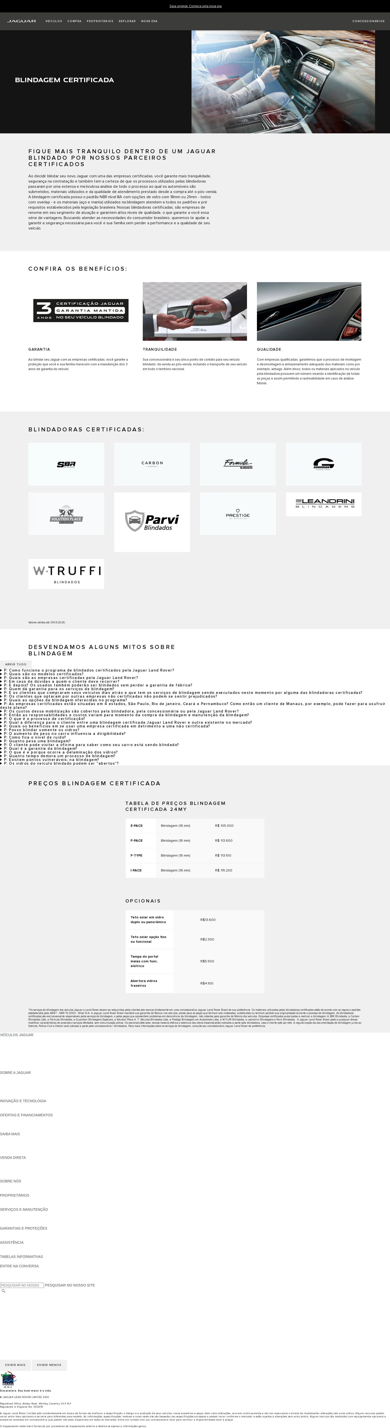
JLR (3, 1186)
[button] (54, 21)
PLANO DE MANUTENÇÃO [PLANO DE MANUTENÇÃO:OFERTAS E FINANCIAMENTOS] (22, 1129)
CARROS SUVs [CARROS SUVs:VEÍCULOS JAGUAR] (12, 1058)
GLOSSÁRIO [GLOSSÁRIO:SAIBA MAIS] (10, 1148)
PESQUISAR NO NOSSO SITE (70, 1285)
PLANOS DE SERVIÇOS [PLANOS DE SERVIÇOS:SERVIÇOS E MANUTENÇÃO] (20, 1224)
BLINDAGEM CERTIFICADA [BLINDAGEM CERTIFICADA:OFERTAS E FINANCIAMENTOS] (23, 1125)
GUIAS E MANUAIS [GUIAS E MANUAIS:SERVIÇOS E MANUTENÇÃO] (16, 1214)
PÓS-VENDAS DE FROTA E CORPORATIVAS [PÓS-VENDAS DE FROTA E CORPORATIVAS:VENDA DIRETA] (37, 1172)
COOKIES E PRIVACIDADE (22, 1310)
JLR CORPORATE (15, 1315)
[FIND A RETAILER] (364, 21)
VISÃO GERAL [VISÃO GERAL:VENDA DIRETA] (12, 1162)
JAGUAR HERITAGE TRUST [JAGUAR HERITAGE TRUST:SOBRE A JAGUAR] (23, 1096)
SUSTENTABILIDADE (17, 1191)
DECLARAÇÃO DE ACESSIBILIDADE (30, 1319)
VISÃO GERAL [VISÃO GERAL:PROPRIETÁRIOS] (12, 1200)
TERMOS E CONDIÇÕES (20, 1305)
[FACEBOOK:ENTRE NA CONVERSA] (12, 1271)
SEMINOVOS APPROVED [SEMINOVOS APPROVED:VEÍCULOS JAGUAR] (21, 1068)
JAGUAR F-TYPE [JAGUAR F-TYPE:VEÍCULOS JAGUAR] (14, 1049)
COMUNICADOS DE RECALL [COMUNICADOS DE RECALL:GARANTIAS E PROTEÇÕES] (24, 1238)
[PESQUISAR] (3, 1291)
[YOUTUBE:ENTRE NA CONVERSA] (10, 1276)
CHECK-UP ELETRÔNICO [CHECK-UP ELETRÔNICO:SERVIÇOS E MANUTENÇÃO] (21, 1219)
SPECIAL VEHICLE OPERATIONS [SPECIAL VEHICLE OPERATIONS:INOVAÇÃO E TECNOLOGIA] (27, 1110)
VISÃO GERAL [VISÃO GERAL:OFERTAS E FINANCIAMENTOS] (12, 1120)
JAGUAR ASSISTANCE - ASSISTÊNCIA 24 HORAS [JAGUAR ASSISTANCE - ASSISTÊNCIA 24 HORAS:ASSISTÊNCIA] (41, 1247)
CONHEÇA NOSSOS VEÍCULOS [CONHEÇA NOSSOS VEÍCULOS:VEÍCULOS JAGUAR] (26, 1054)
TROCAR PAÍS (12, 1296)
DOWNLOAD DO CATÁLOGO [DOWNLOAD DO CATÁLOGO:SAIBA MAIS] (24, 1139)
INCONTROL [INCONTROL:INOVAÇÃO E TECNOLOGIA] (10, 1106)
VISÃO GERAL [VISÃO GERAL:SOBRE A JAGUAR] (12, 1077)
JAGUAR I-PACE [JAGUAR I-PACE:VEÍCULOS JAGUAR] (13, 1044)
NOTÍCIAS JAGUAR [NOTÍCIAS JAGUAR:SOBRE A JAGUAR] (16, 1082)
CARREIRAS (10, 1301)
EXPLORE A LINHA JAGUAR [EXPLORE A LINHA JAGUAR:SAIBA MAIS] (23, 1143)
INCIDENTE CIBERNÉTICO (22, 1324)
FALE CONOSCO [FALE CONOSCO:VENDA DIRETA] (14, 1176)
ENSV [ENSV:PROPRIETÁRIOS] (5, 1205)
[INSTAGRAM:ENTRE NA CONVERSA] (12, 1280)
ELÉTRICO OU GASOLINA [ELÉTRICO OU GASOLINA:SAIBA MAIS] (21, 1153)
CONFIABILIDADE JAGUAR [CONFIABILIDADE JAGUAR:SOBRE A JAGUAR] (22, 1087)
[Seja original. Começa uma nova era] (196, 6)
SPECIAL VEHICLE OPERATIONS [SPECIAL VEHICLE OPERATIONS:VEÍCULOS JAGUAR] (27, 1063)
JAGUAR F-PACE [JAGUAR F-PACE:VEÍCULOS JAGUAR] (14, 1040)
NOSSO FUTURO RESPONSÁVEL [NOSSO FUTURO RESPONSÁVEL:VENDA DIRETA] (28, 1167)
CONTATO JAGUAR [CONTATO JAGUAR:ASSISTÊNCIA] (16, 1252)
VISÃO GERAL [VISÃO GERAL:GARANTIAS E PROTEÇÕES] (12, 1233)
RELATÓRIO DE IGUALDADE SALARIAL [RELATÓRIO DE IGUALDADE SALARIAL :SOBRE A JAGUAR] (33, 1091)
